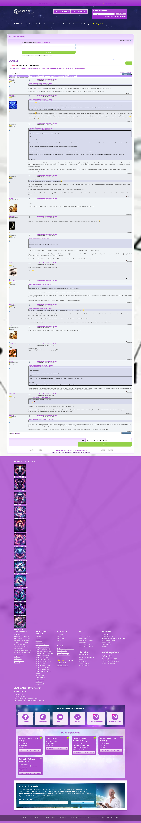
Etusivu (31, 3)
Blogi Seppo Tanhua (42, 645)
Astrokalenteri (62, 11)
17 (19, 74)
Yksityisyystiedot (104, 817)
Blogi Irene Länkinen (43, 665)
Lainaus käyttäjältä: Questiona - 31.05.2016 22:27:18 (40, 308)
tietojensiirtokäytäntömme (45, 796)
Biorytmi (38, 637)
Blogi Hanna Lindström (43, 671)
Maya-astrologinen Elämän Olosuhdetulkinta (29, 701)
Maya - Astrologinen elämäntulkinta (26, 698)
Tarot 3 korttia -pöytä (86, 646)
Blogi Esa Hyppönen (42, 657)
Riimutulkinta (62, 651)
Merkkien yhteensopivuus (22, 650)
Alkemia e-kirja (19, 661)
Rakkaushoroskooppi (21, 646)
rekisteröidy (47, 42)
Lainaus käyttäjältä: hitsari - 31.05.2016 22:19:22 (40, 284)
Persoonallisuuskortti (86, 640)
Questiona (12, 216)
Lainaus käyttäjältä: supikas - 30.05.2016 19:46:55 (40, 100)
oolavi (11, 361)
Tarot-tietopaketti (85, 636)
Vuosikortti (82, 642)
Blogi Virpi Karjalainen (43, 651)
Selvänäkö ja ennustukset (51, 68)
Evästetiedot (114, 817)
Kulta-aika (109, 3)
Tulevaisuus (43, 24)
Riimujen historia (63, 653)
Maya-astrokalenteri (20, 696)
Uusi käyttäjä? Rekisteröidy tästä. (115, 16)
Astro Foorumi (17, 36)
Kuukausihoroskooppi (21, 636)
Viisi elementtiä (84, 663)
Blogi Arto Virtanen (42, 667)
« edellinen (122, 72)
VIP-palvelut (98, 24)
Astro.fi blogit (85, 24)
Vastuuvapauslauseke (92, 817)
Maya (55, 3)
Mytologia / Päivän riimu (65, 649)
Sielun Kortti (83, 638)
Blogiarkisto (106, 642)
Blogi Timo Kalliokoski (43, 649)
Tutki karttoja (19, 24)
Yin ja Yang (82, 661)
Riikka (11, 198)
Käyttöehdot (81, 817)
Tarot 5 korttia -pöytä (86, 644)
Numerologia (43, 3)
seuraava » (129, 72)
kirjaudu (39, 42)
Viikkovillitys (18, 634)
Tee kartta (39, 682)
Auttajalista (17, 659)
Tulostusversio (126, 74)
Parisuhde (67, 24)
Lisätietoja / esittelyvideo (30, 750)
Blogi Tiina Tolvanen (42, 669)
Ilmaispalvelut (31, 24)
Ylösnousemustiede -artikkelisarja (113, 638)
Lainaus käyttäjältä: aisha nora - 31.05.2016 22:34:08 (41, 365)
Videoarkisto (106, 644)
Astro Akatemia (62, 666)
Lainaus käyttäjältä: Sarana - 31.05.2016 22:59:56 (40, 397)
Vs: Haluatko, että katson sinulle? (47, 79)
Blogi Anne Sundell (42, 659)
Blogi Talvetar (40, 663)
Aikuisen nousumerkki (21, 640)
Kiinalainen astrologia (90, 3)
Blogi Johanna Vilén (42, 647)
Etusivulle (17, 663)
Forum (38, 673)
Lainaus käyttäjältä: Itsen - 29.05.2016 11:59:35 (39, 129)
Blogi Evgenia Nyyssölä (43, 661)
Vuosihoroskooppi (85, 659)
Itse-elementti (84, 665)
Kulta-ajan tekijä (107, 636)
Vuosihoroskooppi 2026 (22, 638)
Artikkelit (17, 657)
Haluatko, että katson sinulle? (73, 68)
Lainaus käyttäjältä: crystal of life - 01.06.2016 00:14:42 (41, 419)
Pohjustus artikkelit (108, 640)
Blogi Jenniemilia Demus (44, 653)
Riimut (75, 3)
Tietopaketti (40, 675)
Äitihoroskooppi (19, 644)
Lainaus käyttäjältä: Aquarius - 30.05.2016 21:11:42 (40, 83)
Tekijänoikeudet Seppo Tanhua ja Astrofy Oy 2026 (36, 817)
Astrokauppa (79, 11)
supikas (11, 95)
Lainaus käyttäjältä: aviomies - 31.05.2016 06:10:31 (40, 179)
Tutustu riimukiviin (63, 655)
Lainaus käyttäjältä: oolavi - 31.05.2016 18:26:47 (39, 238)
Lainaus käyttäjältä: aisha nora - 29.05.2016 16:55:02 (41, 128)
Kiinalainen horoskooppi (22, 653)
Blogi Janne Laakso (42, 655)
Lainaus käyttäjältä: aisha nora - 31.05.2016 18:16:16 (40, 99)
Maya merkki (18, 655)
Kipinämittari (18, 649)
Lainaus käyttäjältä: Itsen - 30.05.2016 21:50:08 (39, 127)
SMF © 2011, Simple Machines (78, 450)
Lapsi (75, 24)
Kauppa (104, 646)
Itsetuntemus (56, 24)
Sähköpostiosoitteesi (27, 800)
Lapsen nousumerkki (21, 642)
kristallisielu (12, 343)
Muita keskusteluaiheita (31, 68)
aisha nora (12, 79)
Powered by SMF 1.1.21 (62, 450)
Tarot (65, 3)
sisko (10, 262)
